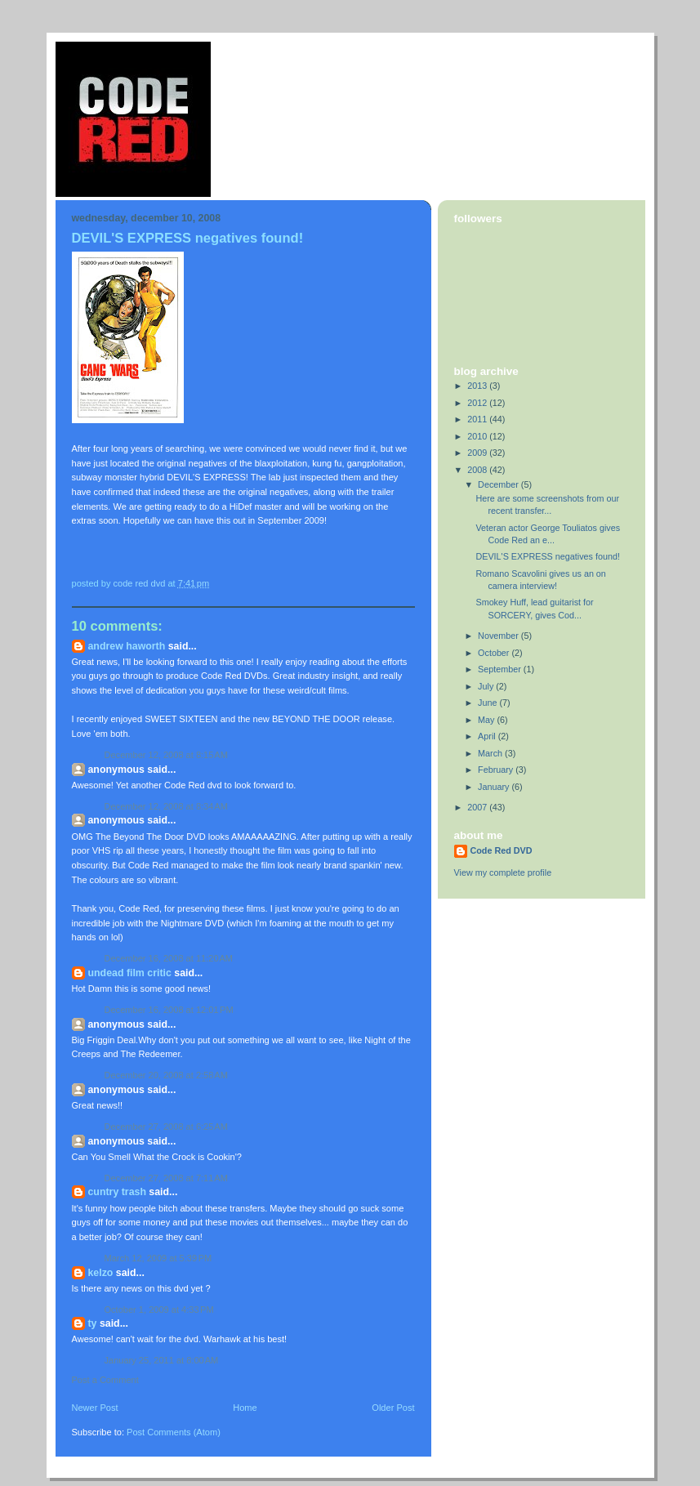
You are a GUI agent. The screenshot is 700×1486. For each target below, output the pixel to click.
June (488, 702)
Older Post (393, 1407)
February (496, 769)
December (499, 484)
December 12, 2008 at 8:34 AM (166, 806)
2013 (478, 385)
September (501, 669)
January (494, 787)
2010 (478, 436)
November (499, 635)
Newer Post (95, 1407)
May (487, 720)
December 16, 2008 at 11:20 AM (169, 958)
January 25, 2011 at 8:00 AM (162, 1360)
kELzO (101, 1272)
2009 (478, 452)
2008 (478, 470)
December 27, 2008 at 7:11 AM (166, 1178)
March (491, 753)
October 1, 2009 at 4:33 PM (159, 1309)
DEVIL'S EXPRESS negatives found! (547, 556)
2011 (478, 419)
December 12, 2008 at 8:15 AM (166, 755)
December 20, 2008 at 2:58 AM (166, 1075)
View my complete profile (503, 872)
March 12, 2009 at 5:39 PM (158, 1258)
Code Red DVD (501, 850)
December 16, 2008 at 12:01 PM (169, 1010)
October (494, 653)
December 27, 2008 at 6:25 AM (166, 1126)
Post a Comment (105, 1380)
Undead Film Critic (130, 973)
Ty (92, 1323)
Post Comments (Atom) (174, 1432)
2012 (478, 403)
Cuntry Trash (117, 1192)
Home (244, 1407)
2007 (478, 807)
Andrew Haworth (127, 646)
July (487, 686)
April (488, 736)
